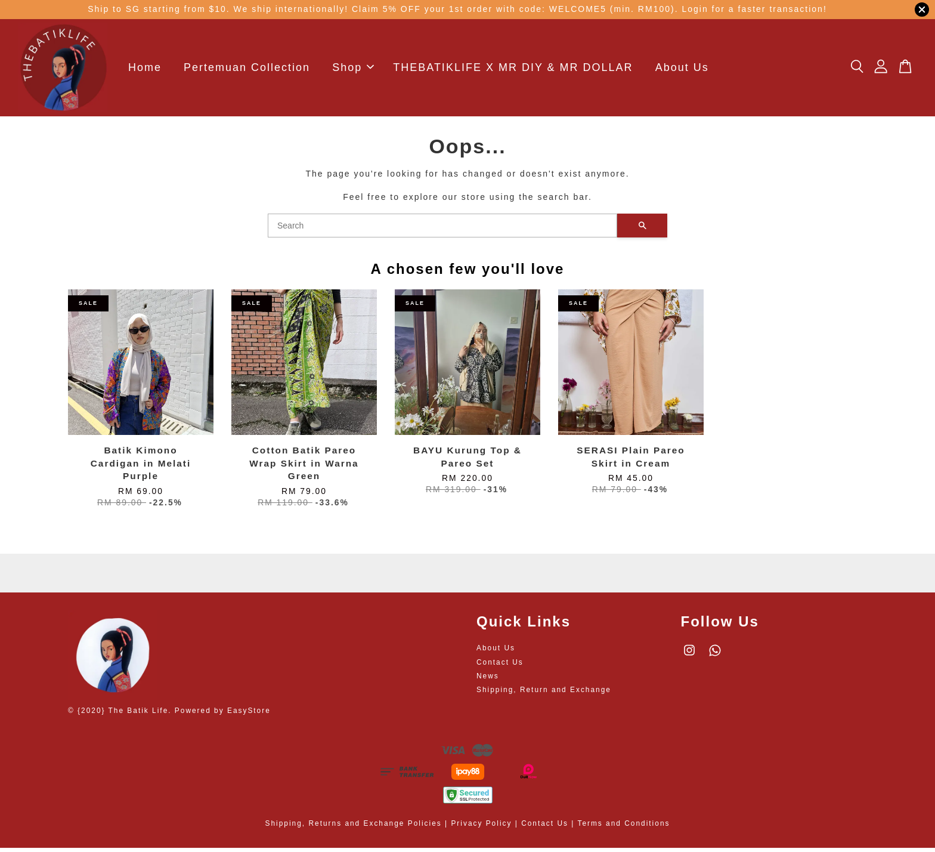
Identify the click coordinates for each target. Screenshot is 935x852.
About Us (682, 70)
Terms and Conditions (623, 828)
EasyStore (249, 715)
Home (145, 70)
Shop (353, 70)
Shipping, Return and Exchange (543, 694)
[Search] (442, 230)
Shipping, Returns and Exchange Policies (353, 828)
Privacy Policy (481, 828)
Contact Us (500, 666)
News (487, 680)
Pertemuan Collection (247, 70)
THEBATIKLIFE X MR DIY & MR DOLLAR (513, 70)
